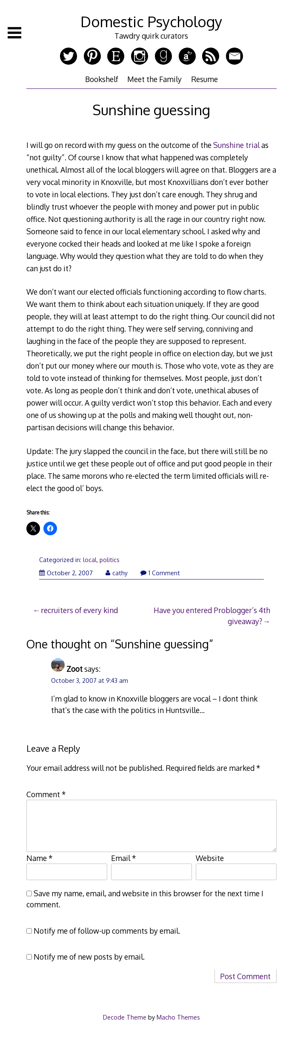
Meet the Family (154, 79)
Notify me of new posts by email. (89, 956)
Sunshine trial (236, 145)
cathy (117, 573)
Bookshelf (101, 79)
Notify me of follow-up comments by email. (107, 930)
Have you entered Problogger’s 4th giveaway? (212, 615)
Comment (46, 794)
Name (39, 858)
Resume (204, 79)
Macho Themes (178, 1017)
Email (123, 858)
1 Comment (160, 573)
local (90, 559)
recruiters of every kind (79, 610)
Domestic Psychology (151, 21)
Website (210, 858)
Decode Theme (124, 1017)
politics (110, 559)
